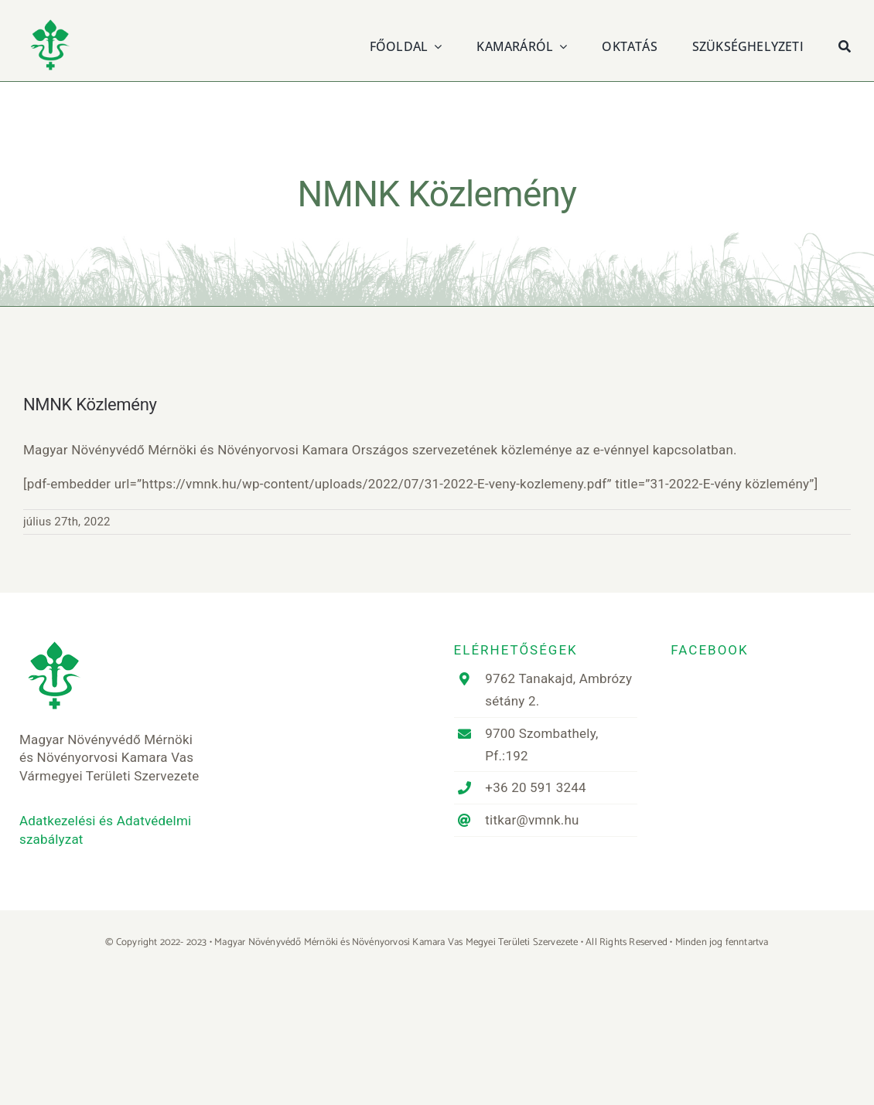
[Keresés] (844, 44)
